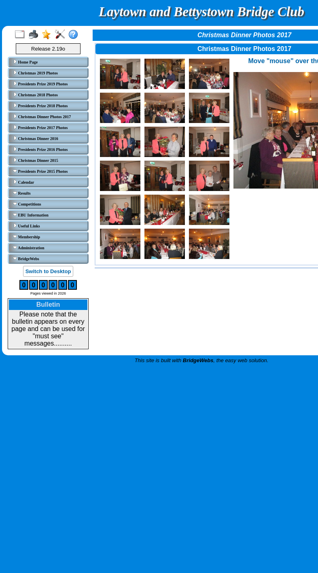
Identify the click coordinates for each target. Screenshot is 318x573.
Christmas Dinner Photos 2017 (42, 116)
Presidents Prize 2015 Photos (40, 171)
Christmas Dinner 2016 (35, 138)
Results (22, 193)
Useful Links (26, 225)
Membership (26, 236)
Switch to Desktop (48, 271)
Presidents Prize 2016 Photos (40, 149)
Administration (29, 247)
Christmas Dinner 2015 (35, 160)
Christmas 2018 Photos (35, 94)
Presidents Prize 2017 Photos (40, 127)
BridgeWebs (26, 258)
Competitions (27, 204)
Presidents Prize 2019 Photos (40, 83)
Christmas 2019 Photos (35, 72)
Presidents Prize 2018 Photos (40, 105)
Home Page (25, 61)
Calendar (23, 182)
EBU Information (31, 214)
